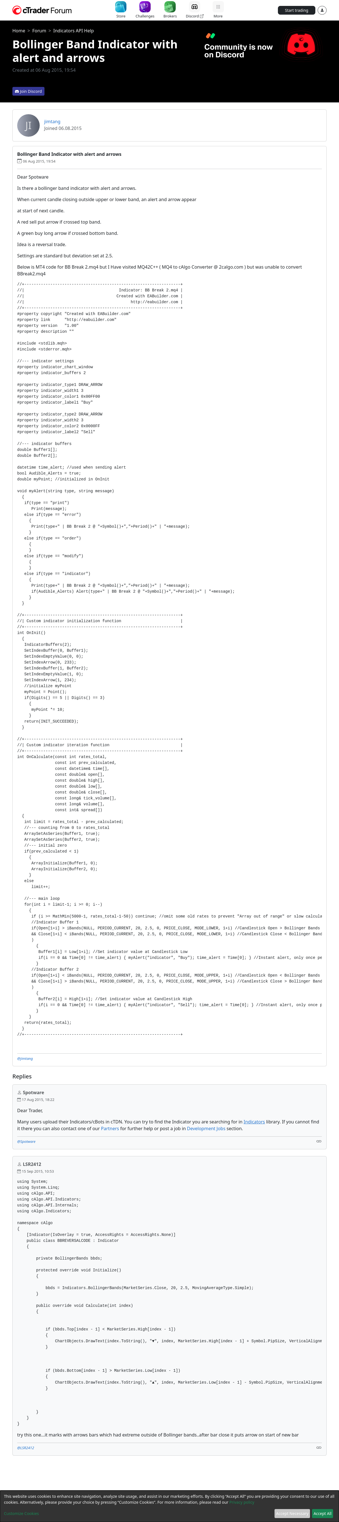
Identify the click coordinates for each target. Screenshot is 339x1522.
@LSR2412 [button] (25, 1447)
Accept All (323, 1513)
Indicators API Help (73, 31)
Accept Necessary (292, 1513)
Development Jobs (206, 1128)
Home (18, 31)
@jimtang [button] (25, 1058)
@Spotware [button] (26, 1141)
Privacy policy (242, 1502)
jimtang (52, 121)
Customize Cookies (21, 1513)
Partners (110, 1128)
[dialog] (169, 1506)
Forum (39, 31)
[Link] (319, 1141)
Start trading (296, 10)
